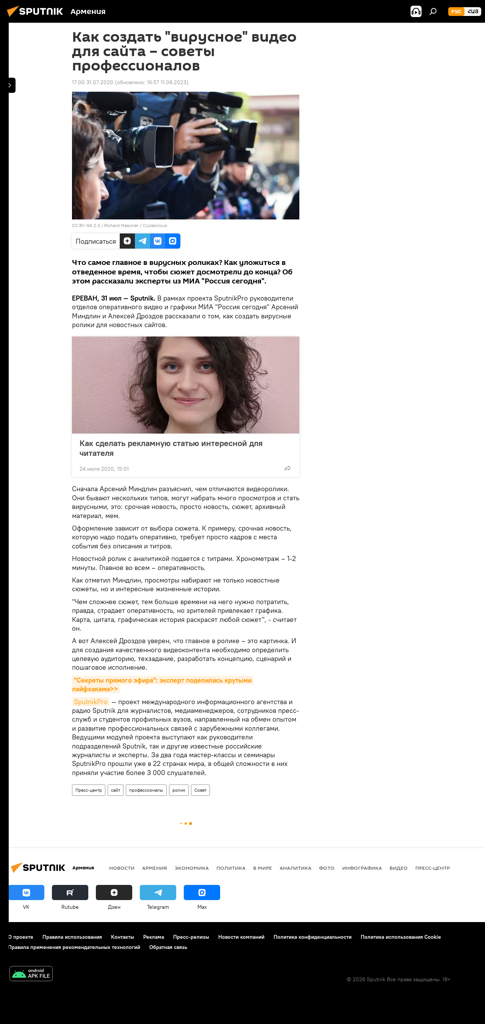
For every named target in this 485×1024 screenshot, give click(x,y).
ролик (178, 790)
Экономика (192, 867)
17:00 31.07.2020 (92, 82)
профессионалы (146, 790)
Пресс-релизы (191, 936)
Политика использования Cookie (401, 936)
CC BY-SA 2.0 (86, 225)
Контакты (122, 936)
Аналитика (295, 867)
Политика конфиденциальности (313, 936)
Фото (327, 867)
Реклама (153, 936)
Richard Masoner (121, 225)
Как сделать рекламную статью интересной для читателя (171, 448)
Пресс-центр (88, 790)
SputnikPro (91, 701)
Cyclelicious (155, 225)
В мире (262, 867)
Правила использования (72, 936)
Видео (399, 867)
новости (122, 867)
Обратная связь (168, 947)
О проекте (20, 936)
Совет (200, 790)
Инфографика (362, 867)
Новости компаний (241, 936)
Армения (154, 867)
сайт (115, 790)
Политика (231, 867)
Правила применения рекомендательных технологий (74, 947)
